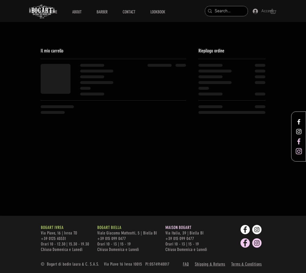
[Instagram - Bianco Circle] (257, 229)
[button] (275, 11)
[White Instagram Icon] (298, 131)
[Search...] (226, 11)
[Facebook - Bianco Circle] (245, 229)
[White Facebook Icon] (298, 121)
